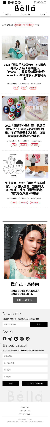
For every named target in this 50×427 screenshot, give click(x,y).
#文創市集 (34, 202)
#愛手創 (33, 88)
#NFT (14, 202)
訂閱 (39, 324)
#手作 (14, 145)
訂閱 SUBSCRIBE (25, 300)
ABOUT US (25, 407)
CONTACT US (25, 410)
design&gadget (36, 84)
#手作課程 (34, 145)
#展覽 (16, 88)
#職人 (24, 88)
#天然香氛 (23, 145)
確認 (11, 383)
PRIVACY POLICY (25, 414)
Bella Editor (13, 84)
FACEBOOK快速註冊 (35, 383)
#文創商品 (23, 202)
